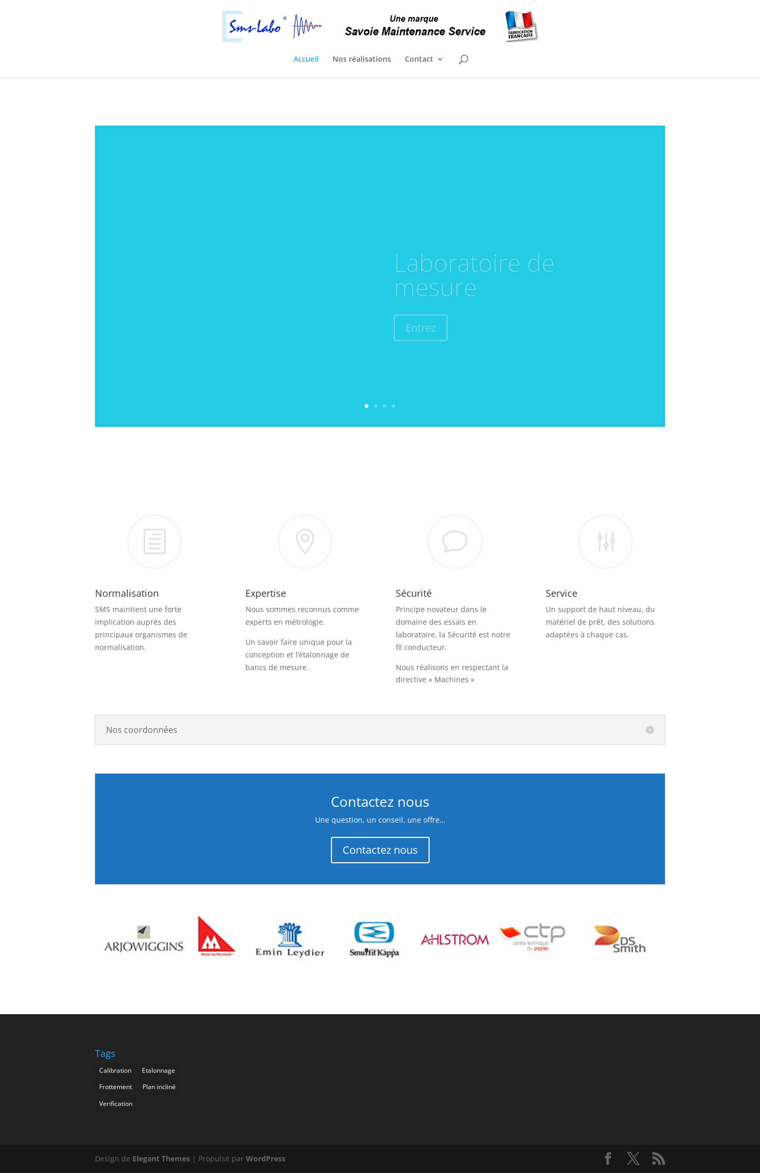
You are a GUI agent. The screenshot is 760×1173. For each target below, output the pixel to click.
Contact (419, 59)
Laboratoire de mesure (474, 282)
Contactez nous (380, 850)
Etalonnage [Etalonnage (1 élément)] (158, 1070)
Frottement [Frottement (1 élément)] (115, 1086)
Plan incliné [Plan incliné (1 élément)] (159, 1086)
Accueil (306, 59)
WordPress (266, 1158)
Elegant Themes (161, 1158)
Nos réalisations (361, 59)
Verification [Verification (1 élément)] (115, 1103)
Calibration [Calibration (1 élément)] (115, 1070)
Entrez (420, 335)
